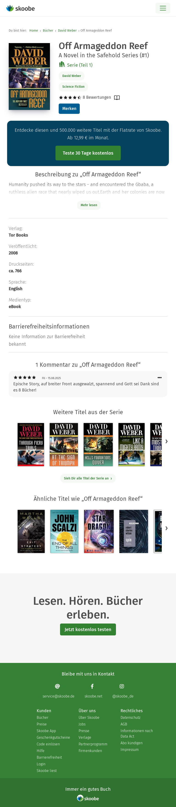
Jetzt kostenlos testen (88, 629)
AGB (124, 724)
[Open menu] (162, 8)
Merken (69, 108)
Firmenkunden (90, 751)
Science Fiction (73, 87)
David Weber (67, 31)
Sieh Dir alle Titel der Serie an (88, 478)
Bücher (48, 31)
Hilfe (40, 751)
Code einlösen (48, 744)
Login (41, 764)
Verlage (85, 737)
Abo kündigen (132, 743)
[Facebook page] (93, 691)
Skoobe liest (47, 771)
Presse (84, 731)
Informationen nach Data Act (137, 734)
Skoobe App (46, 731)
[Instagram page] (123, 691)
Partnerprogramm (93, 744)
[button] (167, 441)
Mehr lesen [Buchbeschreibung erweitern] (89, 205)
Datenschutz (130, 717)
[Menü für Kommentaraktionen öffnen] (160, 378)
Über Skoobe (89, 717)
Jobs (82, 724)
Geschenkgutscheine (53, 737)
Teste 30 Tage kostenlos (88, 153)
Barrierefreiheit (49, 757)
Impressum (130, 749)
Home (33, 31)
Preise (42, 724)
